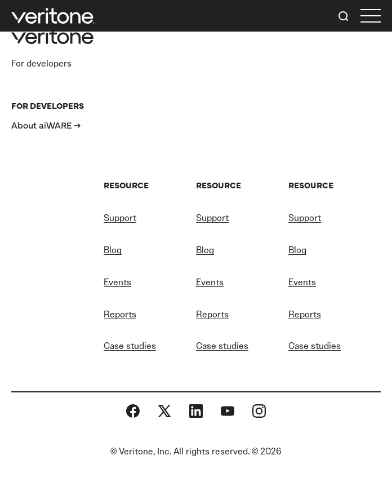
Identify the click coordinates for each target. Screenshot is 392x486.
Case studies (130, 346)
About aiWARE (41, 124)
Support (120, 218)
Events (117, 282)
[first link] (370, 16)
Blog (113, 250)
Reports (120, 314)
